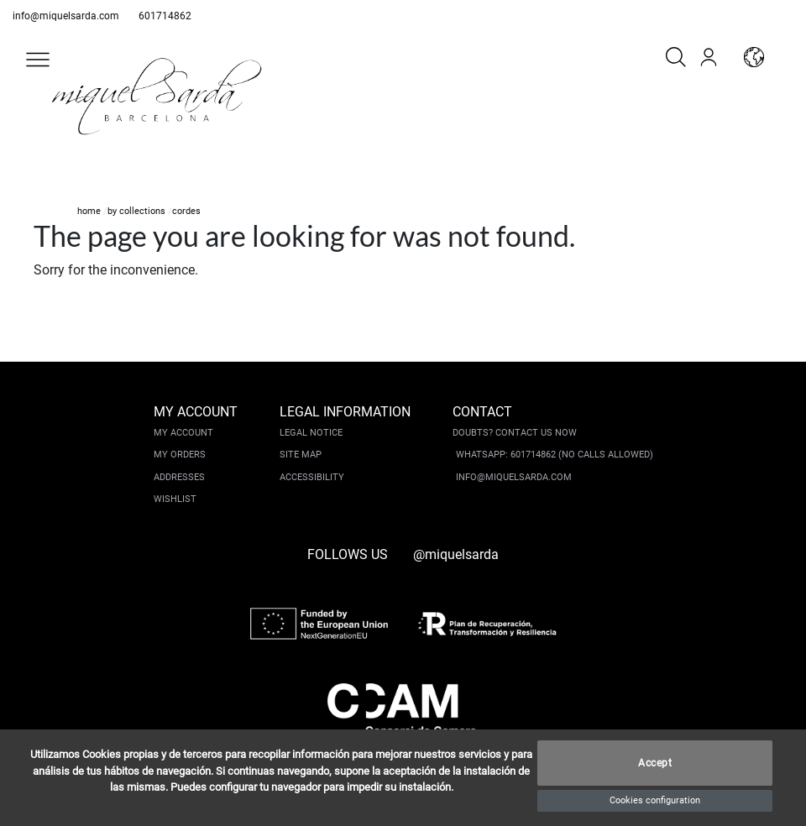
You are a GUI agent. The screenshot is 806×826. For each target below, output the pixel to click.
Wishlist (175, 499)
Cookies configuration (655, 800)
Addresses (179, 477)
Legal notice (311, 432)
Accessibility (312, 477)
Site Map (301, 454)
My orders (180, 454)
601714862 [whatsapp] (165, 16)
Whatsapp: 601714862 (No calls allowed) (554, 454)
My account (183, 432)
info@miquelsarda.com (66, 16)
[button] (37, 59)
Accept (655, 763)
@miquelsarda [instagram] (456, 554)
